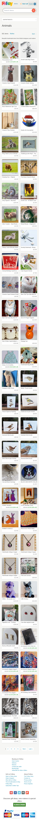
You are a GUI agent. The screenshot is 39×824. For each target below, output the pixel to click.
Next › (24, 749)
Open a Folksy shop (11, 776)
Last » (31, 749)
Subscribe (19, 805)
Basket (32, 4)
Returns (14, 764)
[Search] (33, 10)
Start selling (26, 4)
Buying (15, 768)
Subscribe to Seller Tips (12, 785)
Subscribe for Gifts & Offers (19, 770)
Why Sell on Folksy (11, 780)
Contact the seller (17, 766)
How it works (15, 761)
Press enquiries (28, 783)
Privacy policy (28, 780)
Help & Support (10, 778)
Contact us (27, 778)
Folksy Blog (9, 783)
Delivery (14, 763)
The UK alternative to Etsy (13, 782)
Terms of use (27, 782)
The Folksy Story (28, 776)
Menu (16, 3)
